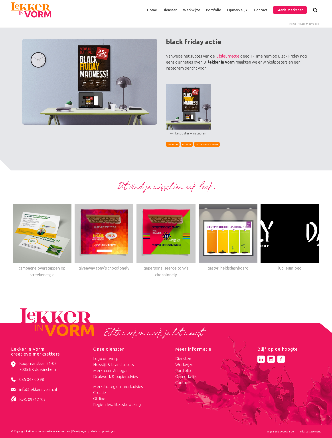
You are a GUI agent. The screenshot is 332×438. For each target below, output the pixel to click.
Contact (182, 382)
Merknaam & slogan (110, 370)
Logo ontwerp (105, 358)
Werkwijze (184, 364)
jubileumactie (227, 56)
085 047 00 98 (31, 379)
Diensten (183, 358)
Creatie (99, 392)
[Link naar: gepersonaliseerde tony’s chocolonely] (165, 241)
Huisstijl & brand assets (113, 364)
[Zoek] (315, 11)
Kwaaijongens (80, 431)
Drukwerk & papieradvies (115, 376)
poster (187, 144)
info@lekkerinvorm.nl (38, 389)
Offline (99, 398)
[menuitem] (152, 10)
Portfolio (183, 370)
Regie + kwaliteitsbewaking (117, 404)
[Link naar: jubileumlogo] (290, 238)
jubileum (172, 144)
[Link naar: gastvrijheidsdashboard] (228, 238)
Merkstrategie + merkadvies (118, 386)
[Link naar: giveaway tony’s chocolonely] (104, 238)
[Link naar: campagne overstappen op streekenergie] (42, 241)
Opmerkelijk (186, 376)
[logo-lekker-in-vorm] (31, 10)
